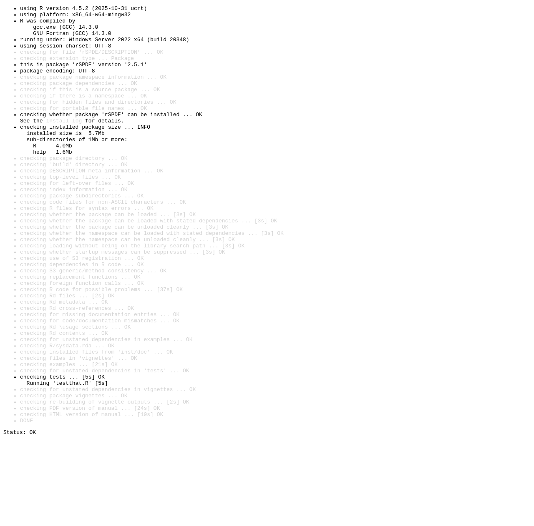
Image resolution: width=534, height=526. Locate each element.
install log (64, 144)
